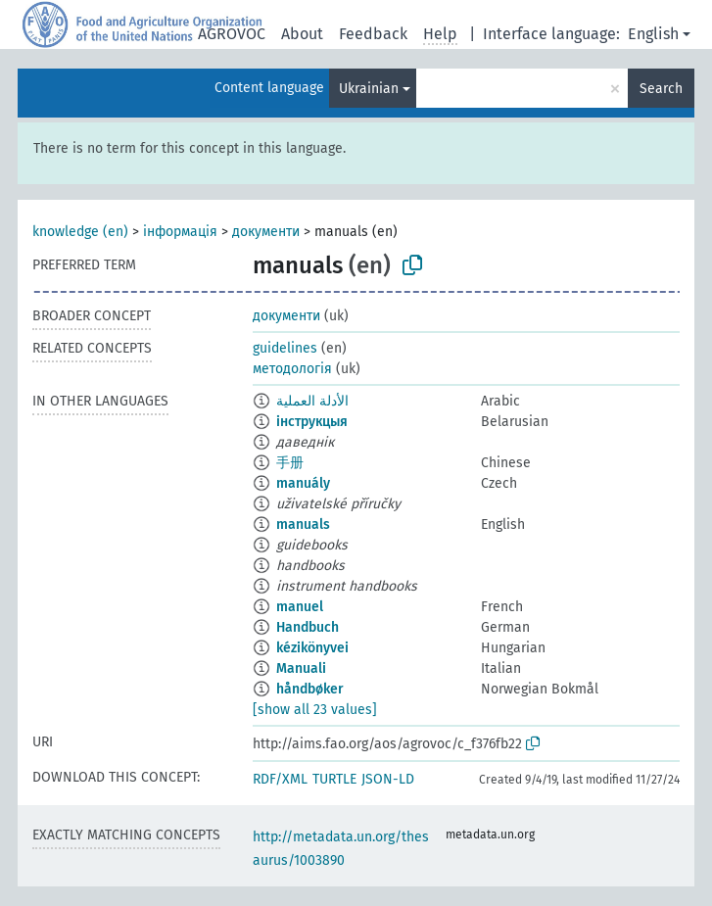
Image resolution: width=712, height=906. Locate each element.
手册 (290, 462)
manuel (299, 606)
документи (266, 231)
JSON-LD (387, 779)
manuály (303, 483)
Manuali (301, 668)
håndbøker (310, 689)
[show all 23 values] (315, 709)
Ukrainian (369, 88)
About (302, 33)
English (653, 33)
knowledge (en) (80, 231)
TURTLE (334, 779)
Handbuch (307, 627)
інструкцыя (312, 421)
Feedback (373, 33)
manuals (303, 524)
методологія (292, 368)
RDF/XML (280, 779)
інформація (180, 231)
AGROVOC (231, 33)
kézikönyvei (312, 648)
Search (661, 88)
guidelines (285, 348)
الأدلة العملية (312, 401)
